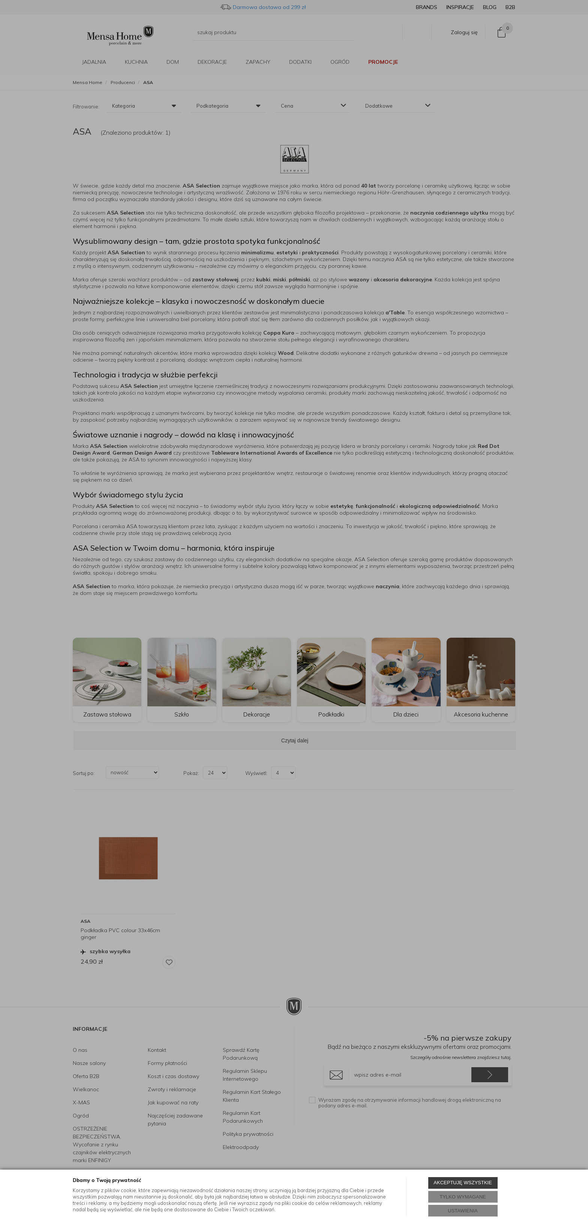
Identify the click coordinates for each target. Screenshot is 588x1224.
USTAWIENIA (462, 1210)
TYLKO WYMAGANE (463, 1197)
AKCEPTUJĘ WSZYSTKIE (463, 1182)
